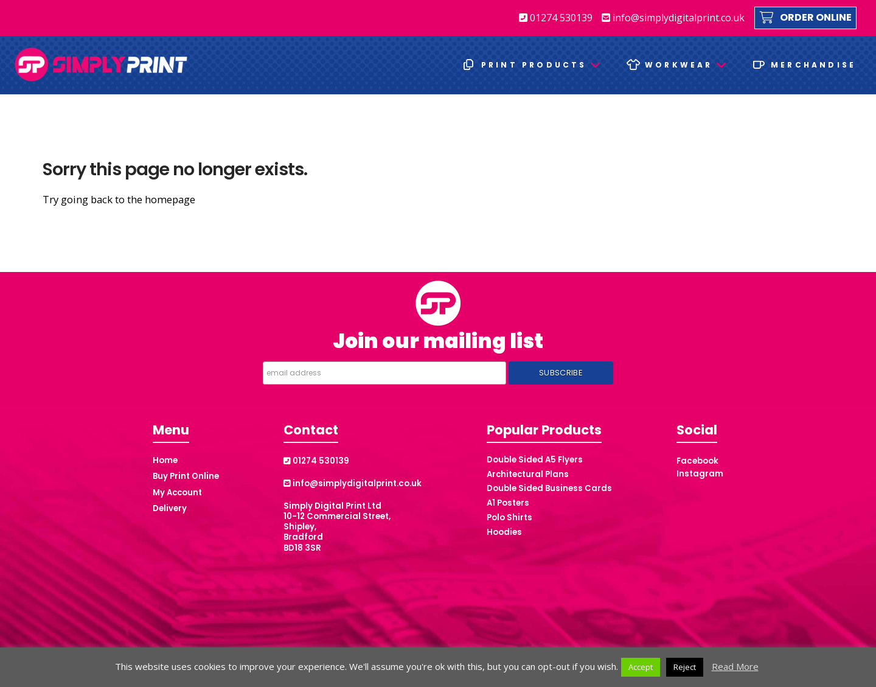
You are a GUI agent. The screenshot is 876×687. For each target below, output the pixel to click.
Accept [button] (640, 666)
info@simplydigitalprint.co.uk (673, 17)
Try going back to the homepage (119, 199)
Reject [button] (684, 666)
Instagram (699, 474)
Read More (735, 666)
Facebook (697, 461)
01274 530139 (556, 17)
